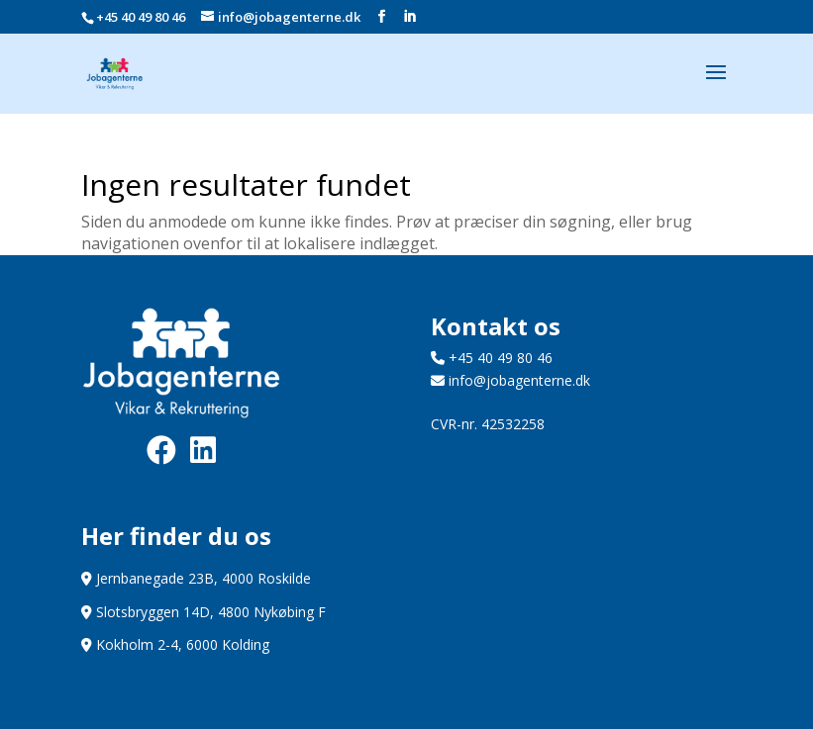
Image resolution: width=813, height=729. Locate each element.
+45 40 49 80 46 (140, 17)
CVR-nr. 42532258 (488, 423)
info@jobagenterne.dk (510, 380)
